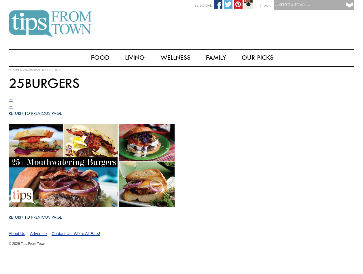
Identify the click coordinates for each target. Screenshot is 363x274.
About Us (17, 233)
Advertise (38, 233)
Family (216, 57)
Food (100, 57)
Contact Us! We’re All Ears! (76, 233)
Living (135, 57)
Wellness (175, 57)
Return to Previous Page (35, 113)
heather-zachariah (24, 70)
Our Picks (257, 57)
